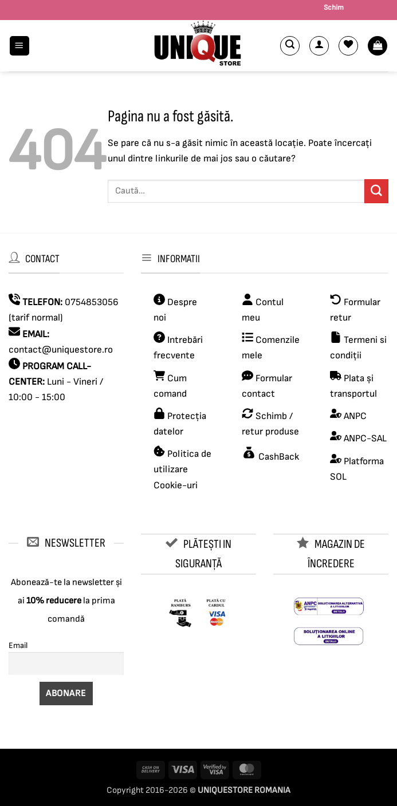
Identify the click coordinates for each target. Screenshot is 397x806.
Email (18, 645)
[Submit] (376, 191)
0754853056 (92, 302)
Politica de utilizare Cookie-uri (182, 469)
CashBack (277, 457)
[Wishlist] (348, 46)
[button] (19, 46)
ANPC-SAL (365, 438)
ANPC (355, 416)
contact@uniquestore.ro (61, 349)
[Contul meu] (319, 46)
